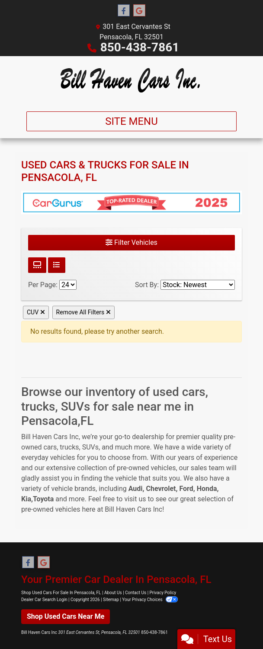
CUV (36, 312)
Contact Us (135, 592)
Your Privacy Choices (150, 599)
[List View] (56, 265)
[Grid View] (37, 265)
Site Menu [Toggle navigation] (131, 121)
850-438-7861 (140, 47)
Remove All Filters (83, 312)
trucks (69, 447)
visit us (135, 499)
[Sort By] (197, 285)
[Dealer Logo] (131, 80)
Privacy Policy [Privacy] (163, 592)
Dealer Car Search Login (44, 599)
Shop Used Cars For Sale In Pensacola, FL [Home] (61, 592)
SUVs (90, 447)
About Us (113, 592)
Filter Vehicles (131, 242)
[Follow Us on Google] (139, 10)
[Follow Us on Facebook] (124, 10)
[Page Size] (68, 285)
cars (50, 447)
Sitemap (111, 599)
